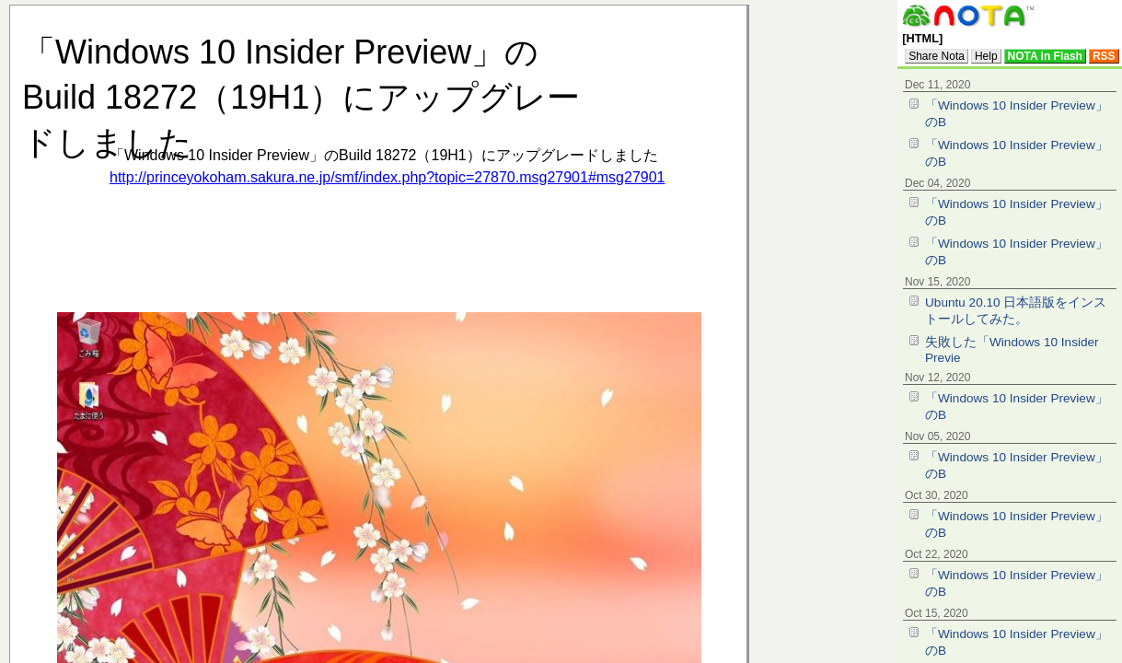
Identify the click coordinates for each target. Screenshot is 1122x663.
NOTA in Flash (1045, 56)
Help (986, 56)
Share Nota (936, 56)
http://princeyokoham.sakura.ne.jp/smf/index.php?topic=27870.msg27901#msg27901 (387, 177)
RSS (1104, 56)
